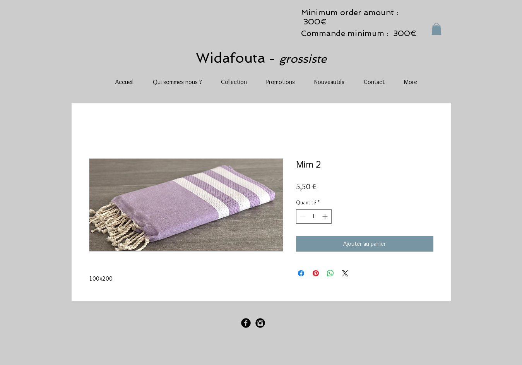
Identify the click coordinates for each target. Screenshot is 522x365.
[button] (436, 29)
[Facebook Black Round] (246, 323)
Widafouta (232, 58)
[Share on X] (345, 273)
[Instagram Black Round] (260, 323)
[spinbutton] (314, 216)
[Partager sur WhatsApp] (330, 273)
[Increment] (325, 216)
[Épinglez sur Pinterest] (315, 273)
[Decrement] (302, 216)
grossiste (303, 58)
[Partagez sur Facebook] (301, 273)
